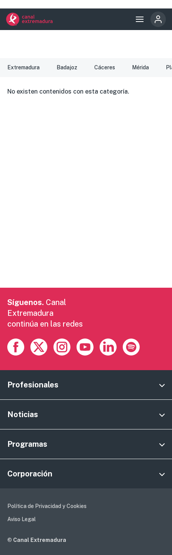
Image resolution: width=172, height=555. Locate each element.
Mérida (140, 67)
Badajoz (67, 67)
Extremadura (23, 67)
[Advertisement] (86, 202)
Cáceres (104, 67)
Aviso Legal (21, 519)
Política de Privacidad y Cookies (47, 506)
